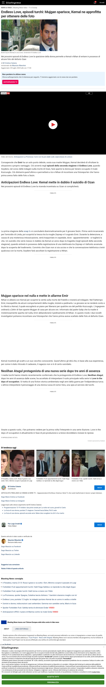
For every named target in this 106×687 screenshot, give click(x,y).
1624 (27, 653)
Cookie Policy (96, 672)
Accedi (101, 2)
